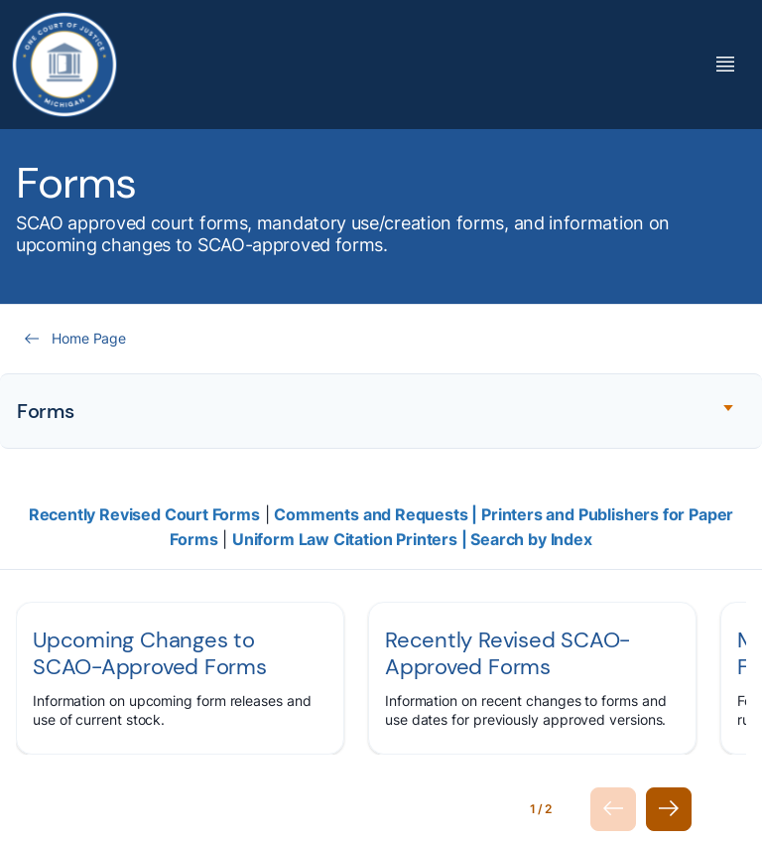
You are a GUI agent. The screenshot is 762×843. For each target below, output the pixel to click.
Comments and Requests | (377, 514)
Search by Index (530, 539)
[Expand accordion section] (381, 411)
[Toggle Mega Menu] (725, 64)
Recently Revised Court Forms (144, 514)
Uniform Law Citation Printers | (351, 539)
